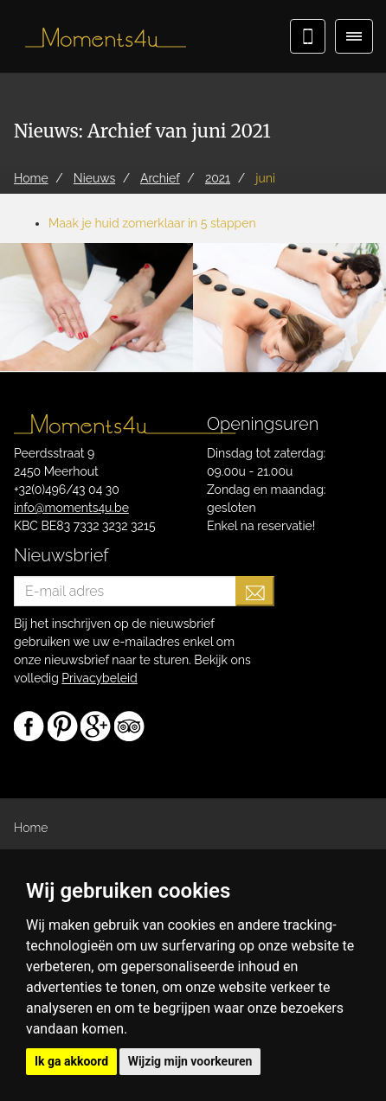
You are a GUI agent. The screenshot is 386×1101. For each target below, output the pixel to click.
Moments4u (99, 39)
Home (31, 828)
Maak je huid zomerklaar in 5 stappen (152, 223)
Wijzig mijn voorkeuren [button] (190, 1061)
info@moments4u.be (71, 508)
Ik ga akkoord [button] (71, 1061)
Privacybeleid (99, 678)
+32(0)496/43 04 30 (66, 489)
